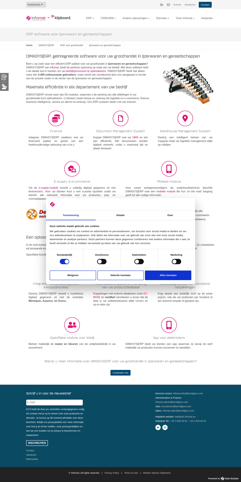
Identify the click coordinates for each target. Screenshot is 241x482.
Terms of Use (131, 473)
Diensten (161, 18)
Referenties (32, 459)
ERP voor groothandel (71, 45)
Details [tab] (120, 215)
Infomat (54, 67)
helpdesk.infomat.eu (185, 416)
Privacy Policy (112, 473)
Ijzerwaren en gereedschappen (105, 45)
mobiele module (165, 191)
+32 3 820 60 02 (197, 421)
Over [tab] (170, 215)
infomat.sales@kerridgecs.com (178, 410)
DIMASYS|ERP (46, 45)
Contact (205, 4)
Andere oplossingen (134, 18)
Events (177, 4)
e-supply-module (48, 187)
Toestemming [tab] (71, 215)
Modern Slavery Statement (157, 473)
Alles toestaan (168, 275)
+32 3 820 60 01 (178, 421)
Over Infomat (184, 18)
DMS (136, 137)
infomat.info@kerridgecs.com (188, 393)
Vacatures (189, 4)
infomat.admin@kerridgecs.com (171, 402)
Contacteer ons (120, 372)
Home (29, 45)
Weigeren (72, 275)
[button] (93, 18)
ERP (89, 18)
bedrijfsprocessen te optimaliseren (86, 71)
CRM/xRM (107, 18)
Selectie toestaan (120, 275)
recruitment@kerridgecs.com (176, 406)
